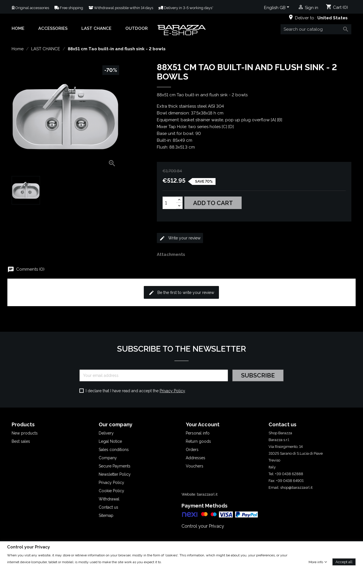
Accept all (344, 561)
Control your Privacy (203, 526)
